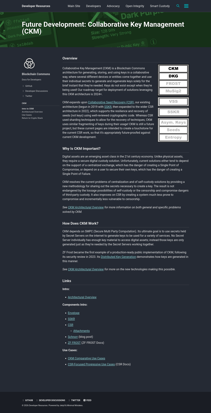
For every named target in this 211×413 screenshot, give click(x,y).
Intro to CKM (28, 110)
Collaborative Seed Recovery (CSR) (112, 105)
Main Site (73, 6)
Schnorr (73, 345)
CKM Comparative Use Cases (87, 367)
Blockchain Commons (36, 75)
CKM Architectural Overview (86, 213)
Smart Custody (159, 6)
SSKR (109, 109)
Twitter (75, 400)
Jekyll (63, 405)
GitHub (27, 400)
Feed (89, 400)
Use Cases (27, 116)
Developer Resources (36, 6)
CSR (70, 333)
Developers (92, 6)
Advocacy (112, 6)
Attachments (81, 339)
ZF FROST (74, 351)
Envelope (74, 321)
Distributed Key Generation (132, 264)
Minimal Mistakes (76, 405)
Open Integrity (134, 6)
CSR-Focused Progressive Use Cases (92, 373)
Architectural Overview (32, 113)
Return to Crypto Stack (32, 119)
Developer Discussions (51, 400)
